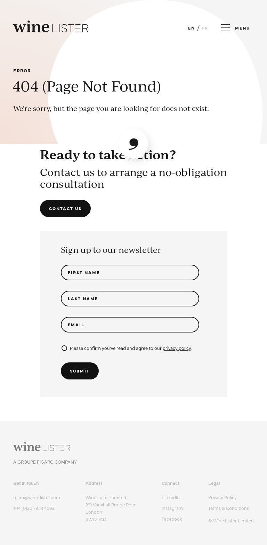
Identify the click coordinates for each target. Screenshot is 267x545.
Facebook (172, 518)
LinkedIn (171, 497)
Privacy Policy (222, 497)
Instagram (172, 508)
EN (191, 28)
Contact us (65, 208)
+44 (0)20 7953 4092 (34, 508)
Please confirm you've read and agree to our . (127, 348)
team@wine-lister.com (36, 497)
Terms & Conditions (228, 508)
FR (205, 28)
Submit (80, 371)
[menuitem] (231, 497)
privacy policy (177, 348)
